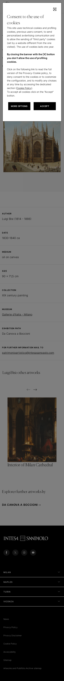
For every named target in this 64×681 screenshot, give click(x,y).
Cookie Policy (24, 88)
